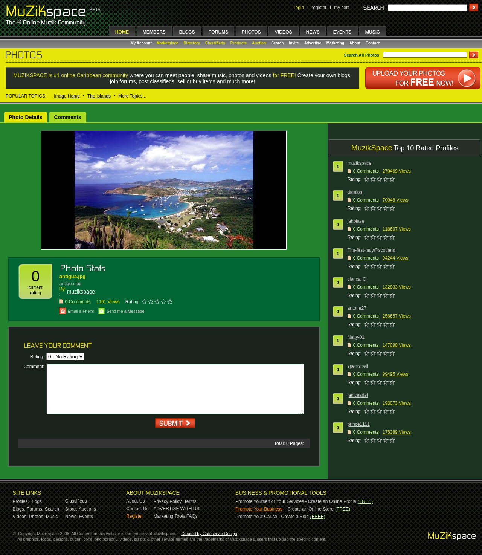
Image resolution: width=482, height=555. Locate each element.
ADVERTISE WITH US (177, 508)
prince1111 (359, 424)
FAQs (192, 516)
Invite (294, 43)
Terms (190, 501)
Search (277, 43)
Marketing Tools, (170, 516)
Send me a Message (126, 311)
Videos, (20, 516)
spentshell (358, 366)
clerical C (357, 279)
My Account (142, 43)
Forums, (35, 509)
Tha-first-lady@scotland (371, 250)
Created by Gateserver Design (209, 533)
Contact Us (137, 508)
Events (86, 516)
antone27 (357, 308)
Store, (71, 509)
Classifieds (215, 43)
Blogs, (19, 509)
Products (238, 43)
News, (71, 516)
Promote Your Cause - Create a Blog (272, 516)
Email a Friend (81, 311)
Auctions (87, 509)
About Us (135, 501)
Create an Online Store (310, 509)
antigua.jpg (72, 276)
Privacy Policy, (168, 501)
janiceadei (358, 395)
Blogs (36, 501)
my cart (341, 7)
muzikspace (81, 292)
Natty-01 (356, 337)
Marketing (335, 43)
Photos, (36, 516)
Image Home (67, 96)
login (299, 7)
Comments (67, 117)
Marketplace (167, 43)
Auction (259, 43)
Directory (191, 43)
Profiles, (21, 501)
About (354, 43)
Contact (373, 43)
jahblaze (356, 221)
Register (134, 516)
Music (52, 516)
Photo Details (25, 117)
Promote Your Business (258, 509)
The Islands (99, 96)
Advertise (312, 43)
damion (355, 192)
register (318, 7)
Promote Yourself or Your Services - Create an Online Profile (295, 501)
